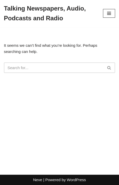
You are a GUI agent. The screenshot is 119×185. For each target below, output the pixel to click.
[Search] (54, 67)
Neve (37, 180)
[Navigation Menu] (109, 13)
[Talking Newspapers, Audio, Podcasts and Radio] (49, 13)
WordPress (76, 180)
